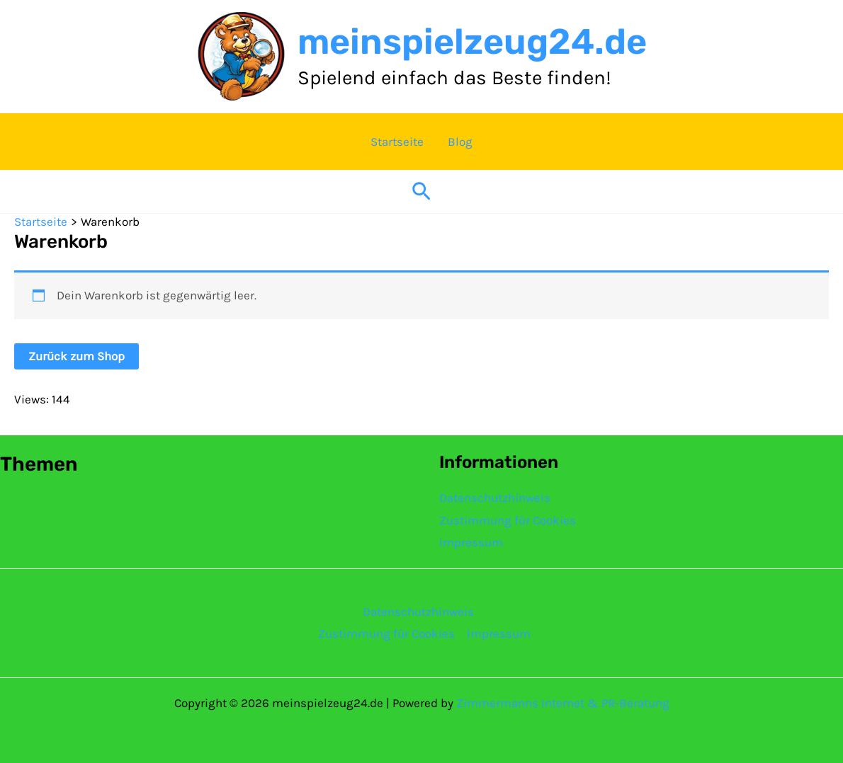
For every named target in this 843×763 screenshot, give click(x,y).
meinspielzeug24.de (472, 42)
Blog (460, 141)
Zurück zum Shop (76, 356)
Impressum (471, 542)
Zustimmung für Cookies (507, 520)
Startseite (397, 141)
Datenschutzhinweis (494, 497)
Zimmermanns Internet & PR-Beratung (562, 703)
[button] (421, 192)
